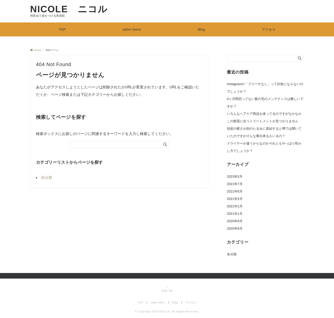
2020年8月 (235, 228)
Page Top (167, 289)
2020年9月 (235, 221)
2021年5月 (235, 199)
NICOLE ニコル (69, 9)
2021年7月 (235, 184)
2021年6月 (235, 191)
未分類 (46, 178)
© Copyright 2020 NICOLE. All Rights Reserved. (167, 311)
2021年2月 (235, 206)
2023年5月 (235, 176)
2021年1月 (235, 213)
